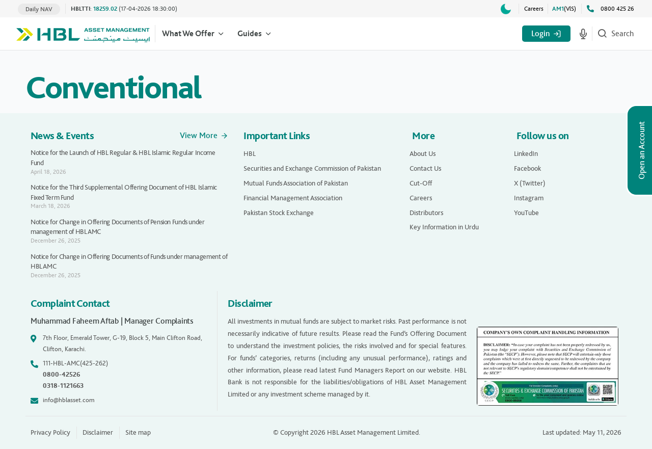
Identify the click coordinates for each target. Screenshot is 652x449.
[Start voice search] (583, 34)
